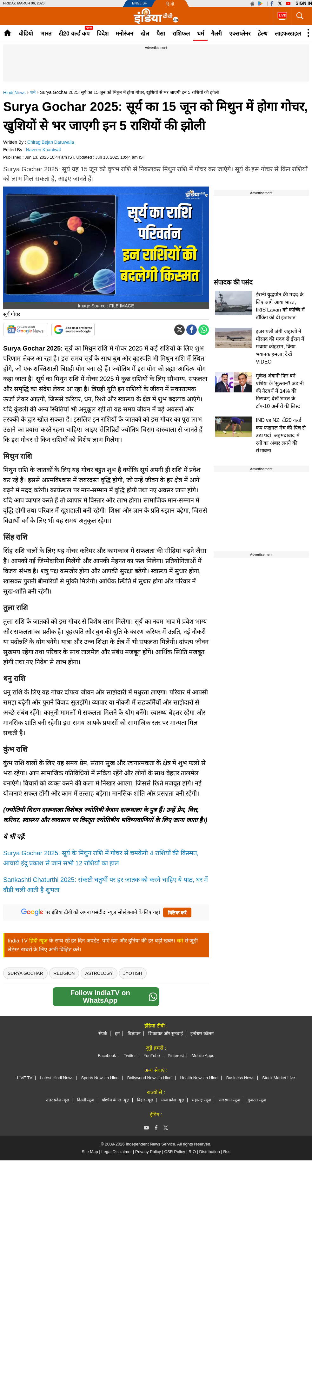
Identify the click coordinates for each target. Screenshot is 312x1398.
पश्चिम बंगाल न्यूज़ (115, 1100)
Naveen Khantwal (43, 149)
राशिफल (181, 33)
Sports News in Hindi (100, 1077)
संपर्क (102, 1033)
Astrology (99, 973)
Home (7, 33)
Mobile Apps (203, 1055)
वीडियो (26, 33)
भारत (45, 33)
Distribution (209, 1151)
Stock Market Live (278, 1077)
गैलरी (216, 33)
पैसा (160, 33)
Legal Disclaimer (116, 1151)
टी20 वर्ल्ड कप (74, 33)
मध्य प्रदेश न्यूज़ (172, 1100)
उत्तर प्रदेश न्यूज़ (57, 1100)
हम (117, 1033)
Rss (226, 1151)
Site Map (90, 1151)
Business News (240, 1077)
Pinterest (176, 1055)
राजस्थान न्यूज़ (229, 1100)
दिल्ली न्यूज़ (85, 1100)
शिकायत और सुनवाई (165, 1033)
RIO (192, 1151)
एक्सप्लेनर (239, 33)
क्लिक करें (177, 913)
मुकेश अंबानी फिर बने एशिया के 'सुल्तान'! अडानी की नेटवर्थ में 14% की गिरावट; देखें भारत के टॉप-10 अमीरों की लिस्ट (280, 391)
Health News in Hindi (199, 1077)
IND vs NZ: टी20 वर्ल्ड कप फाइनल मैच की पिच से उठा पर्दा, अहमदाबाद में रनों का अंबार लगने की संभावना (281, 435)
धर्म (200, 33)
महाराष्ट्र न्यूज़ (201, 1100)
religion (64, 973)
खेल (145, 33)
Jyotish (132, 973)
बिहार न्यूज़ (145, 1100)
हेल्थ (263, 33)
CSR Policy (174, 1151)
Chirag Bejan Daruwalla (50, 142)
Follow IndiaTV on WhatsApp (113, 996)
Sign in (303, 3)
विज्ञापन (134, 1033)
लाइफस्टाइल (288, 33)
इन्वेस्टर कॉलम (202, 1033)
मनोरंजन (124, 33)
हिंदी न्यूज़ (38, 941)
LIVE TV (24, 1077)
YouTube (152, 1055)
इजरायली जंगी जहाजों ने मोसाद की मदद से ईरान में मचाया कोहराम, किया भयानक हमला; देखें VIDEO (280, 346)
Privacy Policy (148, 1151)
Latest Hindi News (56, 1077)
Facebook (107, 1055)
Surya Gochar (25, 973)
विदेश (103, 33)
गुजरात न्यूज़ (257, 1100)
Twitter (130, 1055)
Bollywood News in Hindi (149, 1077)
